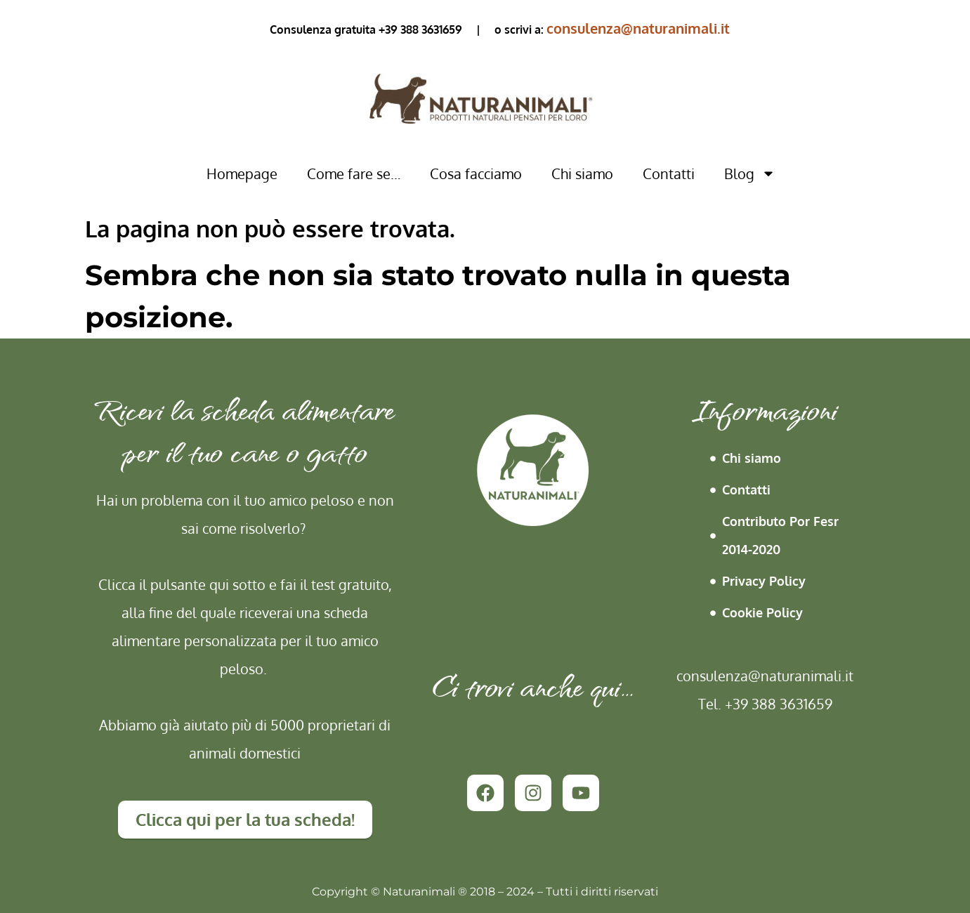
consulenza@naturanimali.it (638, 28)
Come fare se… (353, 173)
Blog (749, 173)
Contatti (669, 173)
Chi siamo (582, 173)
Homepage (242, 173)
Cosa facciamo (476, 173)
